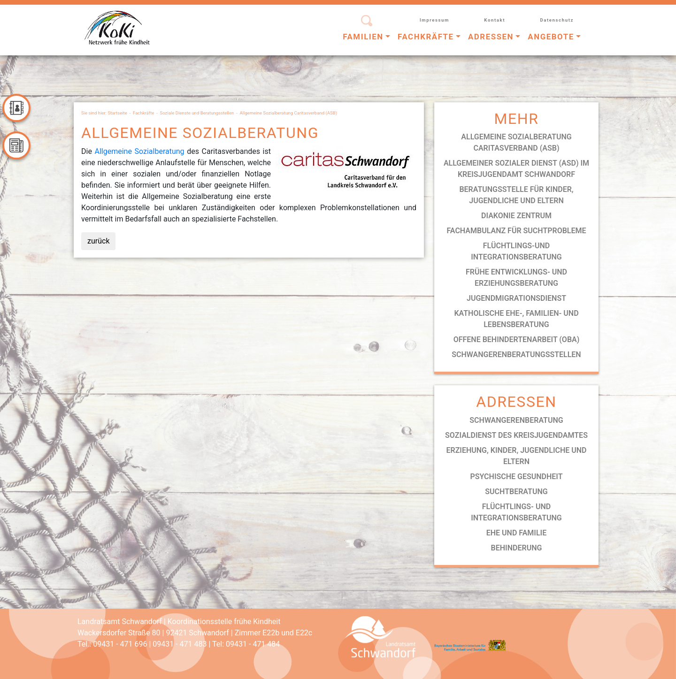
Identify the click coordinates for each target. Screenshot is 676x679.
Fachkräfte (143, 112)
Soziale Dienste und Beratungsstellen (197, 112)
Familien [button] (363, 36)
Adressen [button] (491, 36)
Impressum (434, 20)
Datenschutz (557, 20)
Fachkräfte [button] (426, 36)
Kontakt (494, 20)
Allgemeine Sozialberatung (139, 151)
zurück (98, 241)
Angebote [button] (551, 36)
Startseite (117, 112)
